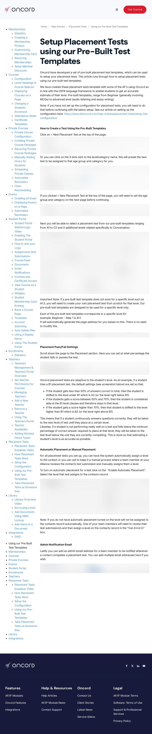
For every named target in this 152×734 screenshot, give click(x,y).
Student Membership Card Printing (26, 301)
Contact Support (51, 709)
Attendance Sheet (25, 115)
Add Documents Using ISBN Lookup (24, 516)
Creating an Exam (26, 198)
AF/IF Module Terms (125, 695)
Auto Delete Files (25, 330)
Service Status (86, 716)
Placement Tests (19, 441)
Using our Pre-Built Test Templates (24, 474)
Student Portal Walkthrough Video (23, 227)
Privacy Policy (122, 720)
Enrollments (16, 351)
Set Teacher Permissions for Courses (24, 384)
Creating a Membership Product (22, 41)
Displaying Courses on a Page (23, 95)
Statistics (20, 33)
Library (13, 495)
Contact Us (84, 695)
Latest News (84, 709)
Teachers (14, 359)
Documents (22, 264)
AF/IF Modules (14, 695)
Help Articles (58, 26)
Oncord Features (15, 702)
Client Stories (85, 702)
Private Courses (18, 128)
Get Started (130, 7)
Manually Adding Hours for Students (25, 161)
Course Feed (22, 260)
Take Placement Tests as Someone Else (26, 487)
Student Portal (17, 219)
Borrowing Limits (25, 507)
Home (44, 26)
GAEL (18, 536)
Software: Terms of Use (127, 702)
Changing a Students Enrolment (21, 107)
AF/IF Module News (53, 702)
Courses (14, 74)
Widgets (20, 293)
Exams (13, 194)
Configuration (23, 78)
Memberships (17, 29)
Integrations (16, 532)
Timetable (21, 318)
